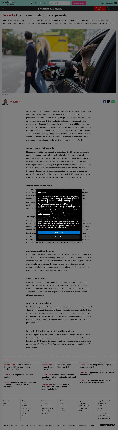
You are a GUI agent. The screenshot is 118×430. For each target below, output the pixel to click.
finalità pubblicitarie (44, 214)
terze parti (69, 204)
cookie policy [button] (67, 202)
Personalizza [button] (59, 237)
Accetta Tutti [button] (59, 232)
